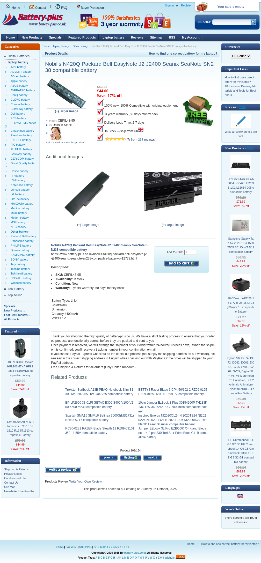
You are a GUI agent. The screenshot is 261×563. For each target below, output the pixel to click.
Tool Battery (16, 289)
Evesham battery (20, 135)
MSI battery (17, 222)
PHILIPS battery (20, 245)
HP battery (16, 175)
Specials (55, 37)
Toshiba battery (19, 268)
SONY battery (18, 259)
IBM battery (17, 180)
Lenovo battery (19, 189)
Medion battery (19, 208)
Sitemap (156, 37)
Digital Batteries (19, 56)
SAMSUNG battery (21, 254)
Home (13, 8)
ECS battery (17, 118)
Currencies (232, 47)
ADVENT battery (20, 71)
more (22, 331)
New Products (31, 37)
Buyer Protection (90, 8)
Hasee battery (18, 171)
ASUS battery (18, 85)
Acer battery (17, 67)
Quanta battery (19, 250)
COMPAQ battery (21, 108)
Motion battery (19, 217)
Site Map (9, 486)
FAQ (61, 8)
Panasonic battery (21, 240)
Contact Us (11, 482)
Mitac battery (18, 212)
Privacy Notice (13, 473)
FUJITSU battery (20, 149)
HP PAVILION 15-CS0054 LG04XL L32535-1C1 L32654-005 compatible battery (241, 185)
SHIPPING (85, 547)
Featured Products (82, 37)
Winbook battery (20, 282)
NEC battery (17, 226)
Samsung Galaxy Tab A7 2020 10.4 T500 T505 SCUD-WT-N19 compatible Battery (240, 245)
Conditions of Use (15, 478)
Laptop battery (113, 37)
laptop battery (61, 46)
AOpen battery (19, 76)
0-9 (162, 557)
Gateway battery (20, 153)
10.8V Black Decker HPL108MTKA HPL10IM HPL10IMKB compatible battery (20, 368)
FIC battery (17, 144)
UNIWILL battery (20, 278)
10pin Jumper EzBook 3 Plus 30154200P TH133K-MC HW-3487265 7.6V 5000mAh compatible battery (172, 407)
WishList (170, 557)
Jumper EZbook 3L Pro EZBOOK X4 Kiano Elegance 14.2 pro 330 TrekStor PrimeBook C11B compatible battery (172, 433)
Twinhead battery (20, 273)
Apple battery (18, 81)
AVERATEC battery (22, 90)
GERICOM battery (21, 158)
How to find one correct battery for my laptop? (183, 53)
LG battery (16, 194)
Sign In (169, 5)
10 (127, 547)
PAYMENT (72, 547)
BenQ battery (18, 95)
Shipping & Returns (16, 469)
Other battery (80, 46)
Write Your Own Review (85, 481)
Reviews (137, 37)
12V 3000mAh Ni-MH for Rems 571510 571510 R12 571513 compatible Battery (20, 428)
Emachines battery (21, 130)
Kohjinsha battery (21, 185)
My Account (191, 37)
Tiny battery (17, 264)
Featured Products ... (17, 314)
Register (186, 5)
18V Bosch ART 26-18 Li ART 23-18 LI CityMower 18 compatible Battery (240, 305)
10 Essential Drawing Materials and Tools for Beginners (240, 91)
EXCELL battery (20, 140)
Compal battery (19, 104)
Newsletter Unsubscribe (19, 491)
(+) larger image (88, 223)
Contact (38, 8)
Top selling (15, 295)
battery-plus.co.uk (135, 552)
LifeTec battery (19, 199)
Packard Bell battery (22, 236)
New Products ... (14, 310)
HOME (60, 547)
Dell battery (17, 113)
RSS (172, 37)
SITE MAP (100, 547)
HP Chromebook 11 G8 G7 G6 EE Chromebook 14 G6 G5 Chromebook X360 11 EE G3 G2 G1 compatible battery (240, 450)
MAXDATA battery (21, 203)
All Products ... (13, 319)
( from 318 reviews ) (143, 140)
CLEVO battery (19, 99)
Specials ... (11, 306)
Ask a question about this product (65, 142)
